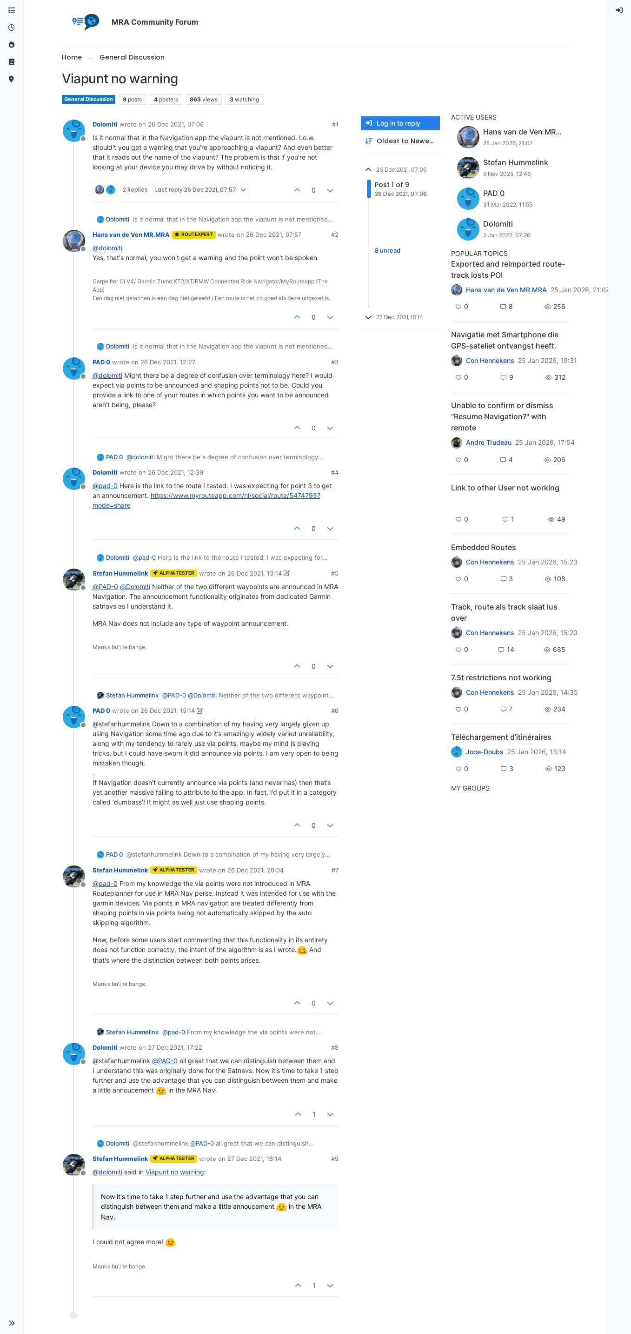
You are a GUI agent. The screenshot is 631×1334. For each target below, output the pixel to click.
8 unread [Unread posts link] (387, 250)
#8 (335, 1047)
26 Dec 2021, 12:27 (167, 362)
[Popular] (12, 45)
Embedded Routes (483, 547)
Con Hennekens (490, 360)
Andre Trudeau (488, 442)
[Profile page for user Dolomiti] (74, 131)
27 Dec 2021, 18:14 (254, 1158)
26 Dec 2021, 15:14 (167, 710)
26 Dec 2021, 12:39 (175, 472)
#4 (335, 472)
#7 (335, 870)
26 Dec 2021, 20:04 (255, 870)
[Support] (12, 62)
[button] (12, 1323)
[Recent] (12, 27)
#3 (335, 362)
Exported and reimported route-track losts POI (508, 269)
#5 (335, 573)
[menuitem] (620, 10)
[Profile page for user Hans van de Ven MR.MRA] (74, 241)
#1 (335, 124)
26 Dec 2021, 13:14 (254, 573)
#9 (335, 1158)
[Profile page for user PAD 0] (74, 368)
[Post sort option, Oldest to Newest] (400, 141)
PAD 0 (101, 362)
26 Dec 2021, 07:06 (176, 124)
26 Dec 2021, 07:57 (273, 234)
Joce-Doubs (485, 752)
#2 (335, 234)
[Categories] (12, 10)
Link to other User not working (505, 487)
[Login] (620, 10)
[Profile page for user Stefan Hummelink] (74, 580)
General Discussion (88, 99)
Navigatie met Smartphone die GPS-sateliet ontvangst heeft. (504, 340)
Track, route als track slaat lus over (504, 612)
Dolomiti (105, 124)
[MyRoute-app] (12, 79)
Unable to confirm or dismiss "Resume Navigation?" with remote (502, 416)
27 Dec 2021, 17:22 (175, 1047)
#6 (335, 710)
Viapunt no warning (175, 1172)
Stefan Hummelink (120, 573)
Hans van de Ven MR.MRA (131, 234)
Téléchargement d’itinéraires (501, 737)
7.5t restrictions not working (501, 677)
